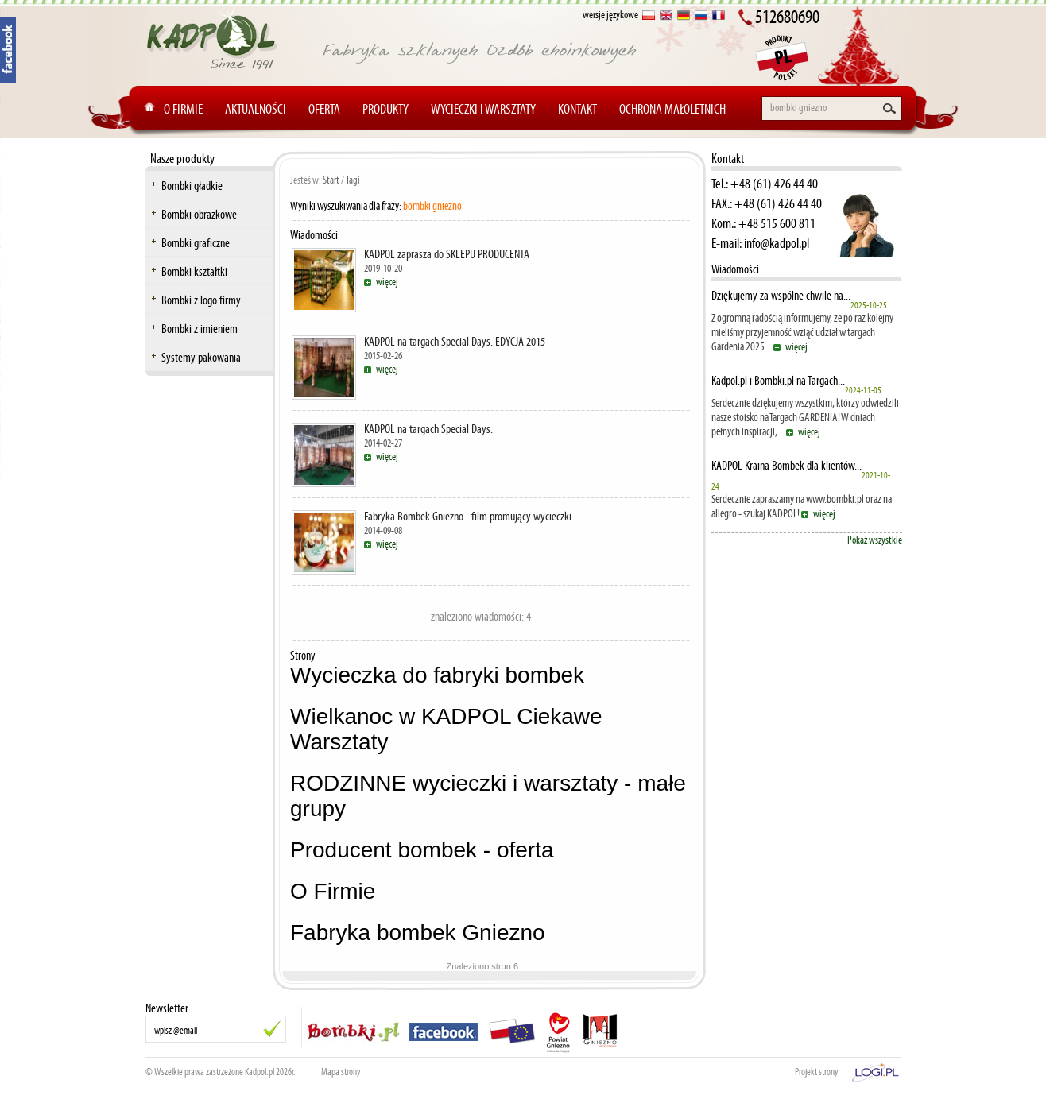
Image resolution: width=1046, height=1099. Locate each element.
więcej (387, 281)
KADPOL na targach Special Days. (428, 428)
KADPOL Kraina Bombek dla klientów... (786, 465)
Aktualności (255, 109)
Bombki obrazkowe (199, 214)
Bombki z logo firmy (201, 300)
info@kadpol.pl (776, 243)
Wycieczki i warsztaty (483, 109)
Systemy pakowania (201, 357)
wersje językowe (610, 14)
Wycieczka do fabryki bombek (437, 675)
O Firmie (183, 109)
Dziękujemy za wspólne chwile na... (780, 295)
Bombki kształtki (194, 271)
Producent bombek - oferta (422, 850)
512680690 (787, 17)
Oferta (324, 109)
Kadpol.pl (259, 1072)
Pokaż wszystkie (874, 540)
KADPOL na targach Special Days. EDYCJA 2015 (454, 341)
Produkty (385, 109)
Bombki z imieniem (199, 328)
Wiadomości (735, 269)
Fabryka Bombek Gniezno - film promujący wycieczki (467, 516)
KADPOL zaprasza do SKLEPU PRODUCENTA (446, 253)
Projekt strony (817, 1072)
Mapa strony (341, 1072)
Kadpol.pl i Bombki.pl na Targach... (778, 380)
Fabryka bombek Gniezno (417, 932)
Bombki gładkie (192, 185)
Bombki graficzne (195, 242)
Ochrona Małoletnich (672, 109)
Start (331, 180)
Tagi (353, 180)
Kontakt (577, 109)
